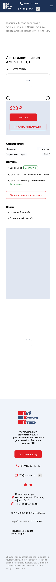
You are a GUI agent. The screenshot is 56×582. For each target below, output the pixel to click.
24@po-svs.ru (31, 9)
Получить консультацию (28, 126)
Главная (10, 22)
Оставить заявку (28, 454)
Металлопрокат (28, 22)
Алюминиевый (15, 26)
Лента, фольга (36, 26)
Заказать (23, 117)
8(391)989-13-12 (31, 3)
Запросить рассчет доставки (26, 195)
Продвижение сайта (22, 530)
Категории (19, 69)
